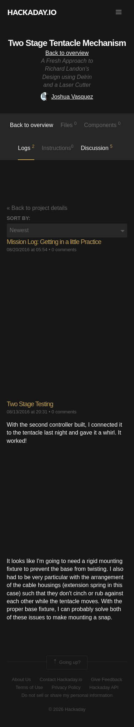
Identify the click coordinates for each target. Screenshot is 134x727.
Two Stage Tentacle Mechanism (67, 43)
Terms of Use (29, 687)
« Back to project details (37, 208)
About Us (21, 679)
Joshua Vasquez (67, 97)
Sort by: (18, 218)
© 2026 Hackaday (67, 709)
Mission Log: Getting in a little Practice (54, 241)
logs (26, 147)
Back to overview (67, 53)
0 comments (63, 249)
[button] (118, 12)
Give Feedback (106, 679)
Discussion (97, 147)
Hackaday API (104, 687)
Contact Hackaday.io (61, 679)
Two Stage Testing (30, 404)
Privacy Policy (66, 687)
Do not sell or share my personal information (67, 695)
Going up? (66, 662)
